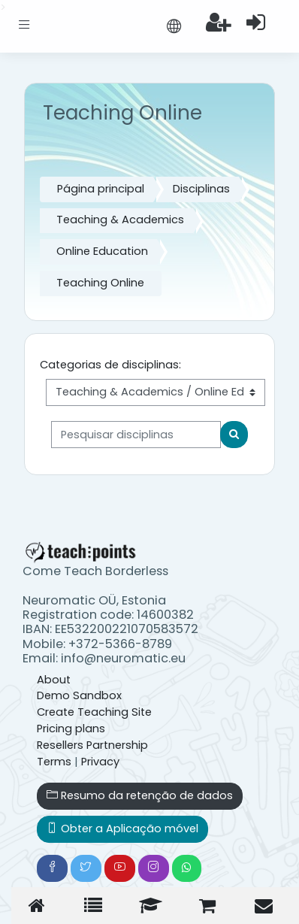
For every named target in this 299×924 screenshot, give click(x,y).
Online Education (102, 251)
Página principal (100, 188)
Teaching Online (100, 282)
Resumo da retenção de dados (140, 795)
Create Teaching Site (94, 712)
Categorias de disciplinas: (110, 364)
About (54, 679)
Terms (54, 761)
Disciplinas (201, 188)
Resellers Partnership (92, 745)
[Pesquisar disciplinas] (136, 434)
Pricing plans (71, 728)
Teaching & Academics (120, 219)
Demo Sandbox (79, 695)
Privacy (100, 761)
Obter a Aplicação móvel (122, 828)
